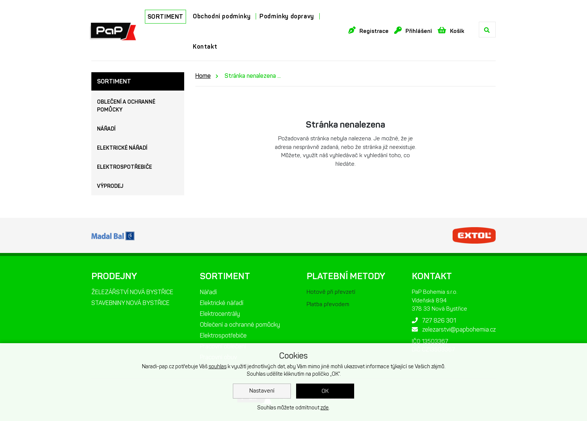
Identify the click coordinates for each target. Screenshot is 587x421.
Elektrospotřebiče (124, 167)
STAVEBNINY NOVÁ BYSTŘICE (130, 302)
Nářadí (106, 129)
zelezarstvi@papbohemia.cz (454, 329)
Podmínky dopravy (286, 16)
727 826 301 (434, 320)
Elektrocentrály (220, 313)
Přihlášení (413, 30)
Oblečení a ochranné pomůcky (126, 106)
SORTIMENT (165, 16)
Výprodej (110, 186)
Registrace (368, 30)
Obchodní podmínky (221, 16)
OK (325, 391)
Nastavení (261, 390)
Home (203, 75)
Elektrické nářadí (122, 148)
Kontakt (205, 46)
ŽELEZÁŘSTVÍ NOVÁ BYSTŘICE (132, 292)
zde (324, 408)
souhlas (217, 366)
